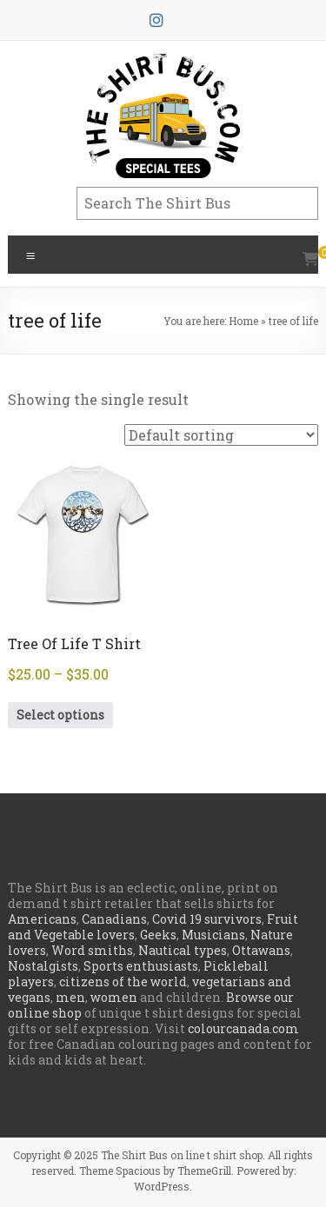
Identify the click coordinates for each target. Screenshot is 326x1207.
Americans (42, 919)
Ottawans (261, 950)
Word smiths (92, 950)
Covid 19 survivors (207, 919)
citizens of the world (123, 981)
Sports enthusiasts (140, 966)
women (113, 997)
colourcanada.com (243, 1028)
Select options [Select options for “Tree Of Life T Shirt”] (60, 714)
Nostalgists (43, 966)
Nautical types (182, 950)
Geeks (158, 934)
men (70, 997)
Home (243, 321)
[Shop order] (221, 435)
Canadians (114, 919)
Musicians (213, 934)
